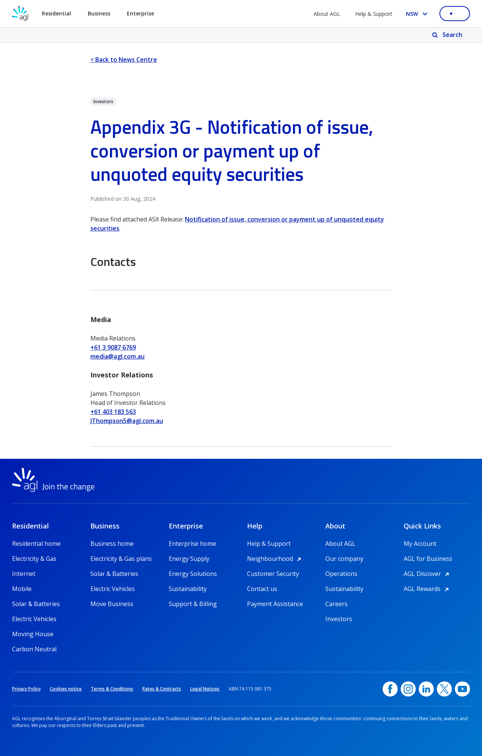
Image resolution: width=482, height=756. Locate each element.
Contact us (262, 589)
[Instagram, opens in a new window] (408, 688)
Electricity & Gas (34, 558)
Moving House (32, 634)
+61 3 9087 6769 (113, 347)
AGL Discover (427, 573)
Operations (341, 574)
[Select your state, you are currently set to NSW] (418, 13)
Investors (338, 619)
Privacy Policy (26, 689)
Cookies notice (66, 689)
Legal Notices (205, 689)
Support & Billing (193, 604)
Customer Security (273, 574)
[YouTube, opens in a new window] (462, 688)
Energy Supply (189, 558)
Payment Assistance (275, 604)
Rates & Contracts (161, 689)
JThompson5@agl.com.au (126, 421)
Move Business (111, 604)
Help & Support (373, 13)
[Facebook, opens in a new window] (390, 688)
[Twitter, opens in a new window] (444, 688)
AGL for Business (428, 558)
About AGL (327, 13)
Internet (23, 574)
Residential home (36, 543)
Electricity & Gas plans (121, 558)
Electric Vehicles (34, 619)
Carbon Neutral (34, 649)
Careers (336, 604)
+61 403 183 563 (113, 412)
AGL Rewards (427, 588)
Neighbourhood (275, 558)
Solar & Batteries (36, 604)
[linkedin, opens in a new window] (426, 688)
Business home (112, 543)
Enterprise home (192, 543)
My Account (420, 543)
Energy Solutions (193, 574)
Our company (344, 558)
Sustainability (188, 589)
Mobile (22, 589)
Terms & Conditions (112, 689)
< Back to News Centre (123, 59)
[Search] (448, 35)
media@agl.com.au (117, 356)
